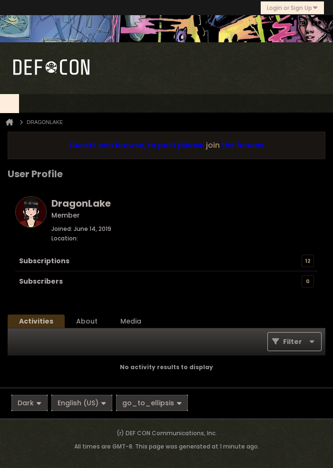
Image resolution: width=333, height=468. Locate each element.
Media (130, 321)
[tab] (36, 321)
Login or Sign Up (292, 8)
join (213, 145)
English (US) (82, 403)
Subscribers (41, 281)
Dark (29, 403)
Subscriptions (44, 261)
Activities (36, 321)
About (87, 321)
